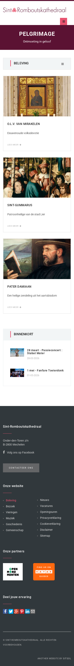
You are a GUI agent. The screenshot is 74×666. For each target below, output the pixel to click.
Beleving (11, 500)
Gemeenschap (14, 530)
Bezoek (10, 506)
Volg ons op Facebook (18, 452)
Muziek (10, 518)
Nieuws (44, 500)
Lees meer (14, 145)
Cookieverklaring (50, 523)
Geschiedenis (14, 524)
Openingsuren (48, 511)
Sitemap (45, 535)
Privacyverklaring (50, 517)
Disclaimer (46, 529)
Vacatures (46, 505)
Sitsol (67, 658)
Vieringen (11, 512)
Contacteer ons (21, 468)
